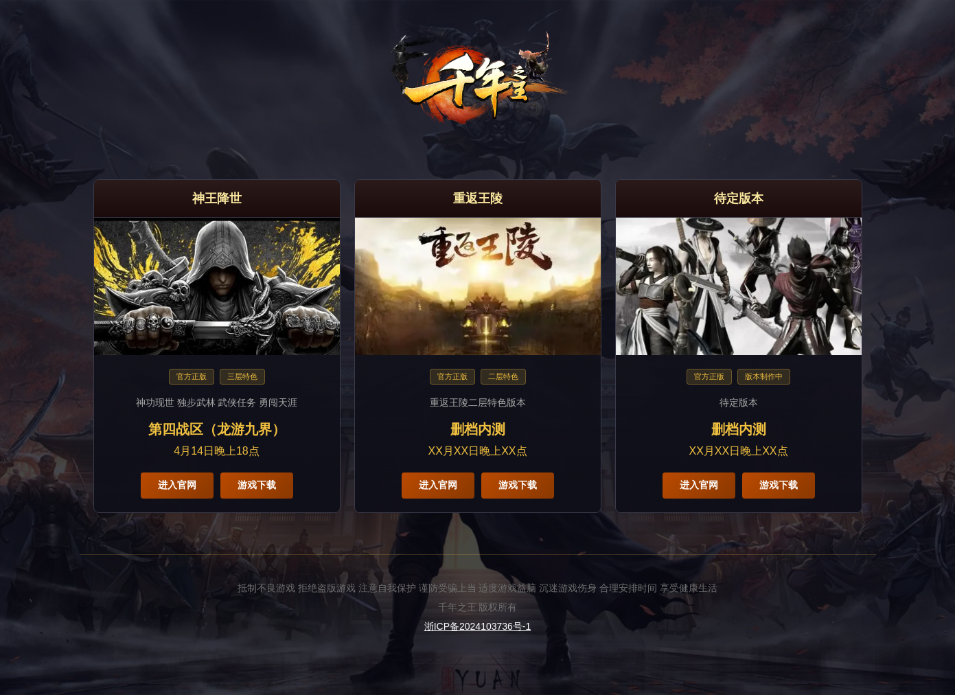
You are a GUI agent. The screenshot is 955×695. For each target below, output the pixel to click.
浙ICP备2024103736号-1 (477, 626)
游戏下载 (257, 484)
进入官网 (177, 484)
